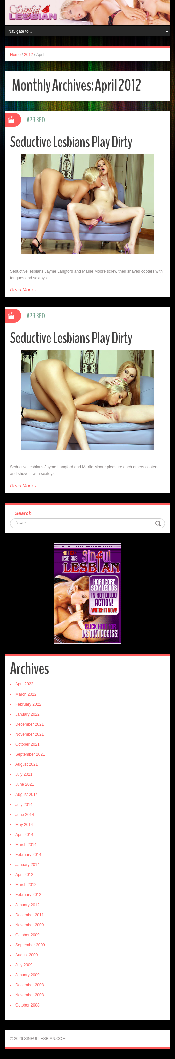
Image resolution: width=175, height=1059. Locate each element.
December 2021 (29, 724)
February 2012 (28, 894)
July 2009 (23, 965)
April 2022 (24, 684)
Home (15, 54)
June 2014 (24, 814)
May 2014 (24, 824)
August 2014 (26, 794)
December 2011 (29, 915)
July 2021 (23, 774)
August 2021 (26, 764)
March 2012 (25, 884)
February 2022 (28, 704)
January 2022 (27, 714)
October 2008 (27, 1005)
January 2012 (27, 905)
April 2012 (24, 874)
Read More (21, 289)
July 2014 (23, 804)
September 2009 (30, 945)
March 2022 (25, 694)
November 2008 (29, 995)
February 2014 (28, 854)
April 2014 (24, 834)
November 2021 (29, 734)
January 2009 (27, 975)
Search (23, 513)
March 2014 (25, 844)
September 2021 (30, 754)
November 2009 (29, 925)
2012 (28, 54)
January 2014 (27, 864)
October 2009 (27, 935)
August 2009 (26, 955)
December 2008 (29, 985)
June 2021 (24, 784)
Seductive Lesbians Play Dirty (71, 142)
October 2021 (27, 744)
